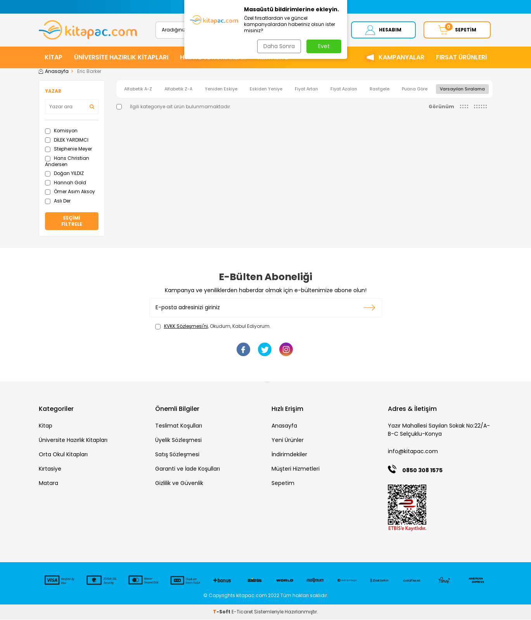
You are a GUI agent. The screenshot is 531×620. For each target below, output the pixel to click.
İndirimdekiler (289, 455)
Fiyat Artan (306, 90)
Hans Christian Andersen (67, 162)
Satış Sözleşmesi (177, 455)
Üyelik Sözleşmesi (178, 441)
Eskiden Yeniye (266, 90)
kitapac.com (251, 596)
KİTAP (53, 58)
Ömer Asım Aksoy (70, 192)
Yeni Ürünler (288, 441)
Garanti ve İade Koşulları (187, 470)
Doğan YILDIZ (64, 174)
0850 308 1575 (422, 471)
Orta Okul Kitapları (63, 455)
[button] (189, 7)
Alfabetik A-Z (138, 90)
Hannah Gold (65, 183)
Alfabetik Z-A (178, 90)
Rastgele (379, 90)
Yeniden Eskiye (221, 90)
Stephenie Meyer (68, 150)
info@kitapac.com (413, 452)
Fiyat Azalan (343, 90)
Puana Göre (414, 90)
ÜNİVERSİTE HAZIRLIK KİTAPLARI (121, 58)
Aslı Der (58, 201)
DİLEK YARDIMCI (66, 140)
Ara (323, 30)
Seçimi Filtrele (71, 221)
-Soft (222, 612)
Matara (48, 484)
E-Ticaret (242, 612)
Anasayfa (54, 72)
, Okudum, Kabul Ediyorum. (213, 327)
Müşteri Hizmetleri (296, 470)
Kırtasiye (50, 470)
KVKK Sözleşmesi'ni (186, 327)
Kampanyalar (401, 58)
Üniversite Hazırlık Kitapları (73, 441)
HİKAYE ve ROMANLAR (213, 58)
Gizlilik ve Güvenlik (179, 484)
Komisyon (61, 131)
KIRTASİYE (273, 58)
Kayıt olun (369, 308)
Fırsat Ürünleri (461, 58)
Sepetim (283, 484)
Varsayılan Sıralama (462, 90)
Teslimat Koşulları (178, 427)
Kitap (45, 427)
